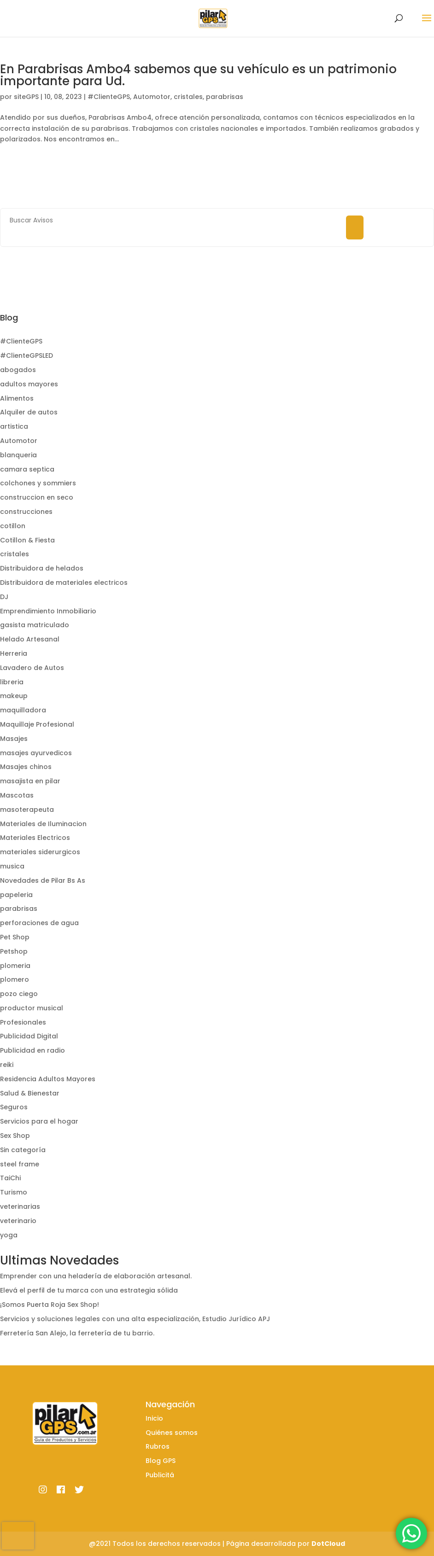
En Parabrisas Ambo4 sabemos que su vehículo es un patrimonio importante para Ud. (198, 75)
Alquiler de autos (29, 412)
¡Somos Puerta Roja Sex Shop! (49, 1304)
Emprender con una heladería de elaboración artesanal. (96, 1276)
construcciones (26, 511)
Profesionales (23, 1022)
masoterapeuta (27, 809)
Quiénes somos (172, 1432)
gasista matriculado (34, 624)
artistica (14, 426)
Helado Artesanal (29, 639)
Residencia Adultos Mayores (47, 1079)
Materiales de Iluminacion (43, 823)
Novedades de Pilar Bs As (42, 880)
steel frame (19, 1164)
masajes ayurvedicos (36, 753)
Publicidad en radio (32, 1050)
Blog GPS (161, 1460)
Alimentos (17, 398)
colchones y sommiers (38, 483)
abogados (18, 369)
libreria (11, 682)
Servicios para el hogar (39, 1121)
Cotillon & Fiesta (27, 540)
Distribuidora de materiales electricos (64, 582)
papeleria (16, 894)
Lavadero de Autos (32, 667)
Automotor (151, 96)
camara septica (27, 469)
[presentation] (18, 1536)
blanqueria (18, 455)
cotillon (12, 525)
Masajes (14, 738)
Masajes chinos (26, 766)
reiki (6, 1064)
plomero (14, 979)
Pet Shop (14, 937)
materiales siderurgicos (40, 852)
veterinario (18, 1220)
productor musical (31, 1008)
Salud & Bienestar (29, 1093)
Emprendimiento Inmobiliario (48, 611)
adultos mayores (29, 384)
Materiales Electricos (35, 837)
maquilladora (23, 710)
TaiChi (10, 1178)
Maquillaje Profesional (37, 724)
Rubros (158, 1446)
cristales (188, 96)
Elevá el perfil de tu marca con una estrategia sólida (89, 1290)
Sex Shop (15, 1135)
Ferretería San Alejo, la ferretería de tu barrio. (77, 1333)
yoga (9, 1235)
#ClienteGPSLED (26, 355)
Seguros (14, 1107)
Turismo (13, 1192)
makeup (14, 695)
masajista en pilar (30, 781)
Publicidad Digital (29, 1036)
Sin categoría (23, 1149)
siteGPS (26, 96)
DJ (4, 596)
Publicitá (160, 1475)
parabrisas (224, 96)
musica (12, 866)
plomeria (15, 965)
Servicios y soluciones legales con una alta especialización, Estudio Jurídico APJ (135, 1318)
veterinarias (20, 1206)
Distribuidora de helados (41, 568)
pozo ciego (19, 993)
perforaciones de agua (39, 922)
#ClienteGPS (109, 96)
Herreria (13, 653)
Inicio (154, 1418)
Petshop (14, 951)
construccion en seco (36, 497)
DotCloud (328, 1543)
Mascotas (17, 795)
